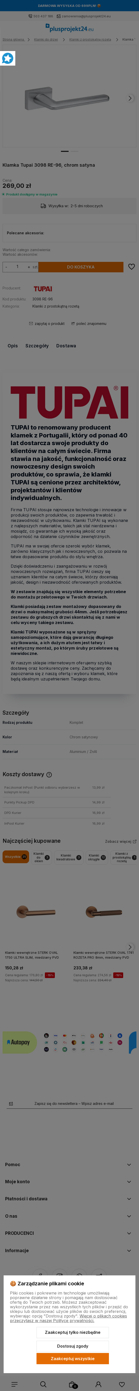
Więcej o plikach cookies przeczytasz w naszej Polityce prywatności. (68, 1318)
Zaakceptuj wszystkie (73, 1358)
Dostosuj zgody (72, 1346)
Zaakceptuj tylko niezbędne (72, 1332)
